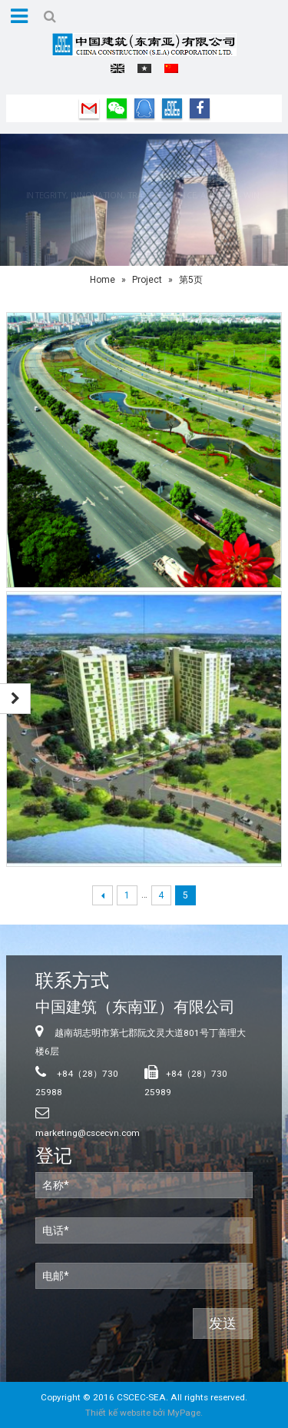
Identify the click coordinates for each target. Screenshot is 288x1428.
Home (102, 279)
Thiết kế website (118, 1412)
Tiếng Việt (144, 68)
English (117, 68)
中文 (171, 68)
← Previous (102, 895)
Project (147, 279)
